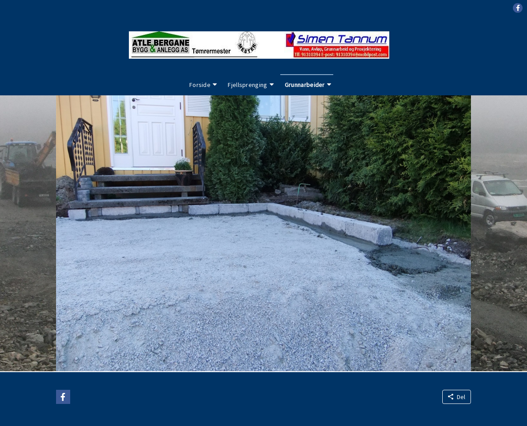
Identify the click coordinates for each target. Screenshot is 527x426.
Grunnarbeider (305, 85)
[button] (518, 8)
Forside (200, 85)
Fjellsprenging (247, 85)
